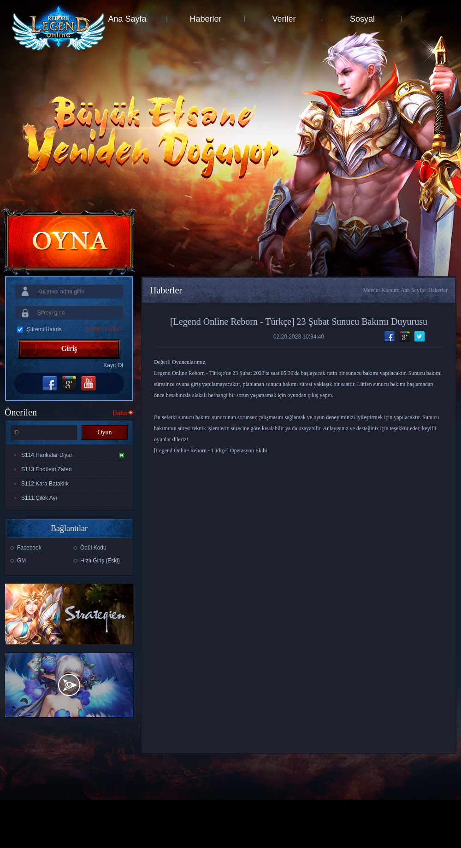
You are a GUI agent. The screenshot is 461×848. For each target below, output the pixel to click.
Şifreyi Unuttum (104, 329)
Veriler (284, 18)
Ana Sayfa (127, 18)
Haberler (205, 18)
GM (21, 560)
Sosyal (362, 18)
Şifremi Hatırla (44, 329)
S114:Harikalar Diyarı (72, 455)
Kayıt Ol (113, 365)
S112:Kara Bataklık (45, 483)
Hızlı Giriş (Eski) (100, 560)
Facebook (29, 547)
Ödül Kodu (93, 547)
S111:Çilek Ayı (39, 498)
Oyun (104, 432)
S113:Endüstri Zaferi (46, 469)
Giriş (69, 348)
